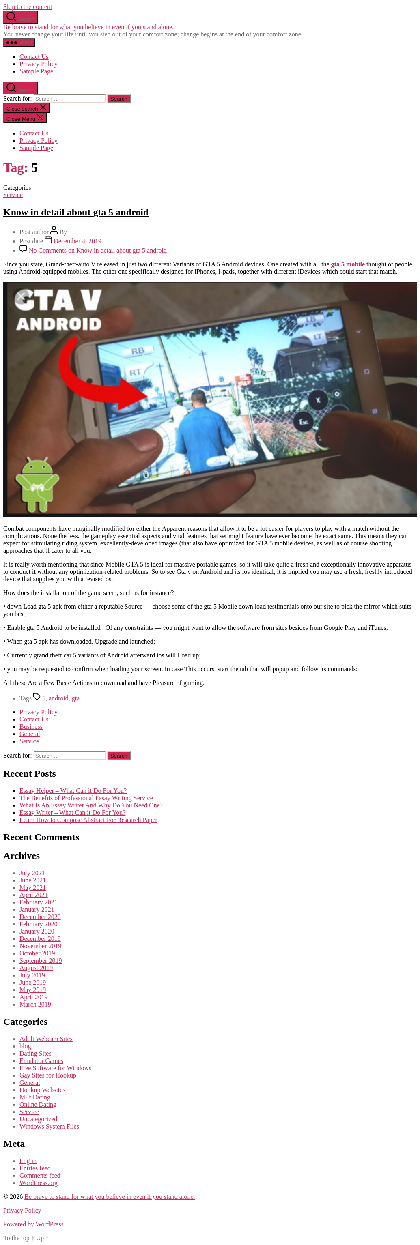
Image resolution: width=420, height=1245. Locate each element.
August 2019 (36, 967)
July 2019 (32, 975)
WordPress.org (38, 1182)
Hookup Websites (42, 1089)
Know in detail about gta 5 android (76, 212)
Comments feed (39, 1175)
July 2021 (32, 872)
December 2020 (40, 916)
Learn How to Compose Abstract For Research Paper (88, 819)
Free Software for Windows (55, 1068)
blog (25, 1046)
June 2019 (32, 982)
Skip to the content (27, 6)
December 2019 (40, 938)
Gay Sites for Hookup (47, 1075)
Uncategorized (38, 1119)
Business (31, 726)
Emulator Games (41, 1060)
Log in (28, 1160)
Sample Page (36, 71)
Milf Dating (34, 1097)
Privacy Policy (38, 63)
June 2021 (32, 880)
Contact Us (34, 56)
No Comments (98, 250)
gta (76, 698)
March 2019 (35, 1004)
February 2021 (38, 902)
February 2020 (38, 924)
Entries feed (35, 1168)
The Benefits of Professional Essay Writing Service (86, 797)
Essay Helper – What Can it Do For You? (73, 790)
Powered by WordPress (33, 1224)
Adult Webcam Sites (46, 1038)
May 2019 (32, 989)
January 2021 (36, 909)
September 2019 (40, 960)
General (29, 733)
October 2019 (37, 953)
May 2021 (32, 887)
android (59, 698)
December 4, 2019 (77, 241)
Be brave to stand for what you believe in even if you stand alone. (88, 27)
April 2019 (33, 997)
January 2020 (36, 931)
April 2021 (33, 894)
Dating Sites (35, 1053)
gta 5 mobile (348, 264)
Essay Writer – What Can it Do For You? (72, 812)
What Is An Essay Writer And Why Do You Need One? (91, 805)
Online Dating (37, 1104)
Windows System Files (49, 1126)
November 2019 (40, 945)
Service (13, 194)
